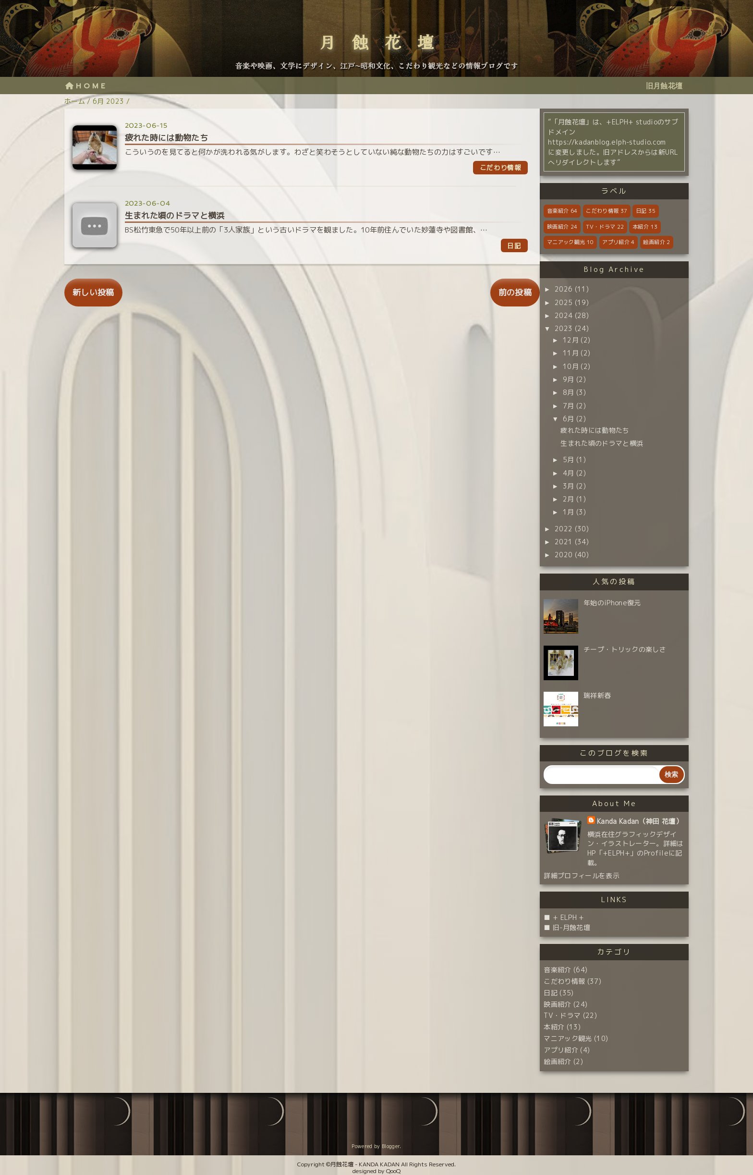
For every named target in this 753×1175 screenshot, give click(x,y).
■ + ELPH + (564, 917)
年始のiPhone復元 (612, 602)
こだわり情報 (606, 211)
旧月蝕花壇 (664, 86)
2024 (563, 315)
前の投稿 (515, 292)
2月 (568, 498)
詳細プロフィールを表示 (581, 875)
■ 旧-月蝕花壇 (567, 927)
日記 (646, 211)
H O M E (85, 86)
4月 (568, 472)
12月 (571, 339)
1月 (568, 511)
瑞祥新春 (597, 695)
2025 (563, 302)
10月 (571, 366)
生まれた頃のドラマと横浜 (601, 443)
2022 (563, 528)
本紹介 (644, 227)
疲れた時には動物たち (594, 430)
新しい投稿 (93, 292)
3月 (568, 485)
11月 (571, 352)
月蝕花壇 (384, 43)
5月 (568, 459)
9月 (568, 379)
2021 (563, 541)
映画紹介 (562, 227)
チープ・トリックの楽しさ (624, 649)
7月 (568, 405)
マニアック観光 (570, 242)
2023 (563, 328)
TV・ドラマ (605, 227)
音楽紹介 (562, 211)
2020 (563, 554)
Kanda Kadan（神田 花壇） (639, 821)
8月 (568, 392)
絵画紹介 (656, 242)
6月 (568, 418)
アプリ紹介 (618, 242)
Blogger (391, 1146)
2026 (563, 289)
